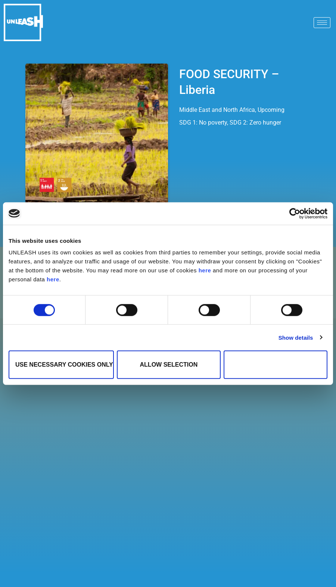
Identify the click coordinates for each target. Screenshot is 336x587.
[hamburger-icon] (322, 22)
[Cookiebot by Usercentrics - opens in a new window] (294, 213)
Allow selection (169, 364)
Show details (296, 337)
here (205, 270)
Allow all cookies (275, 364)
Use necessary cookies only (64, 364)
